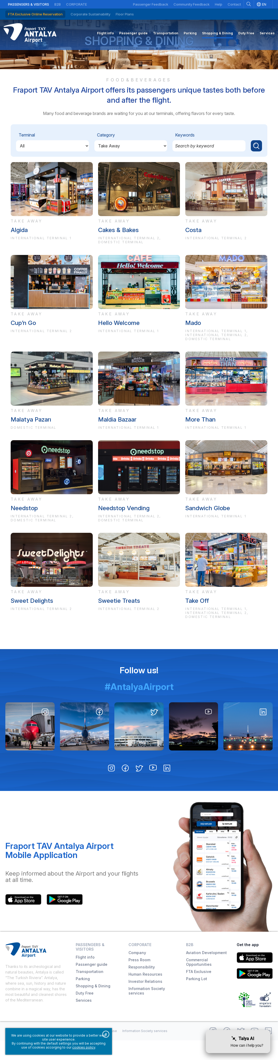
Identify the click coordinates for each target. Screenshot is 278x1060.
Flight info (85, 977)
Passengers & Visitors (28, 4)
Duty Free (85, 1012)
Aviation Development (206, 972)
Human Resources (145, 994)
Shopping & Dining (139, 56)
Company (137, 972)
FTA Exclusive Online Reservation (35, 14)
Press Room (139, 979)
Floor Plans (125, 14)
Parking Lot (196, 998)
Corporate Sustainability (90, 14)
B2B (57, 4)
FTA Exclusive (198, 991)
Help (218, 4)
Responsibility (141, 986)
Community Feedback (191, 4)
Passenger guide (91, 984)
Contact (234, 4)
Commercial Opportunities (199, 981)
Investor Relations (145, 1001)
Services (84, 1020)
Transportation (89, 991)
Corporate (76, 4)
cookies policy (83, 1047)
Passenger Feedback (150, 4)
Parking (83, 998)
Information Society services (146, 1010)
